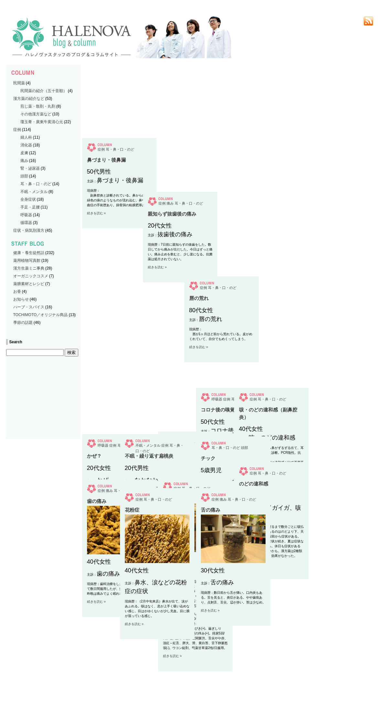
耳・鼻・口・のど (35, 184)
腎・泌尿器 (30, 168)
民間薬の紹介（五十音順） (43, 91)
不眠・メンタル (34, 191)
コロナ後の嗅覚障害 (223, 409)
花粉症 (132, 510)
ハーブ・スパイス (28, 307)
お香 (17, 291)
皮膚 (24, 153)
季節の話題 (23, 322)
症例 (17, 129)
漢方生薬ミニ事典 (28, 268)
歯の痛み (96, 501)
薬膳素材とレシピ (28, 284)
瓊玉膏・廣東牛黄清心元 (41, 122)
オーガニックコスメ (30, 276)
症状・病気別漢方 (28, 230)
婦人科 (26, 137)
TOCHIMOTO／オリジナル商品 (40, 315)
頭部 (24, 176)
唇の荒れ (172, 409)
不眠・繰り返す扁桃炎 (149, 456)
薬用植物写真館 (26, 260)
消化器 (26, 145)
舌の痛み (210, 510)
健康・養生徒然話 (28, 252)
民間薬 (19, 83)
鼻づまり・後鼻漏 (106, 295)
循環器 (26, 222)
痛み (24, 160)
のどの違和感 (253, 483)
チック (208, 458)
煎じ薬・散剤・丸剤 (37, 106)
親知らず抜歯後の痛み (149, 409)
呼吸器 (26, 215)
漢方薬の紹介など (28, 98)
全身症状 (28, 199)
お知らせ (21, 299)
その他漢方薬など (35, 114)
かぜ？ (94, 456)
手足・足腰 (30, 207)
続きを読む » (96, 349)
